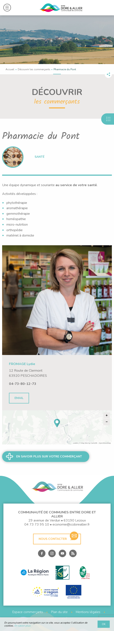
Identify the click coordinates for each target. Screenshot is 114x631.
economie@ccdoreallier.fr (71, 524)
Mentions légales (88, 612)
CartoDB (94, 443)
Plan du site (59, 612)
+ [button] (107, 415)
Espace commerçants (27, 612)
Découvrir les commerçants (34, 69)
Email (19, 398)
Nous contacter (58, 537)
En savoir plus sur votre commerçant (49, 456)
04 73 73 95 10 (36, 524)
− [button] (107, 422)
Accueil (10, 69)
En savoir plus (22, 625)
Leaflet (75, 443)
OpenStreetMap (105, 443)
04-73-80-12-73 (22, 383)
